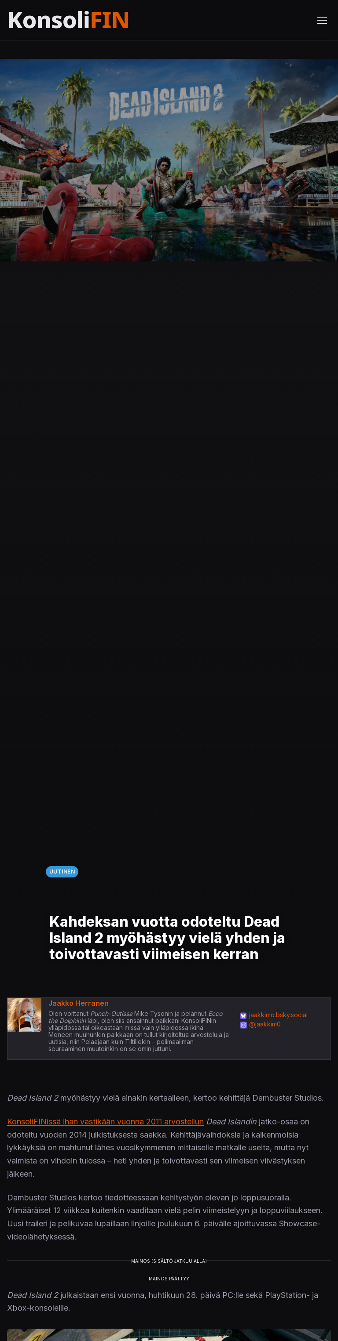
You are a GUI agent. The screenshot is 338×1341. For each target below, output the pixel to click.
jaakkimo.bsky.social (278, 1014)
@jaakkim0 (265, 1024)
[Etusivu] (89, 20)
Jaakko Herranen (78, 1003)
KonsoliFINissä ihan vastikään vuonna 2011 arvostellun (105, 1121)
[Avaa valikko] (322, 20)
